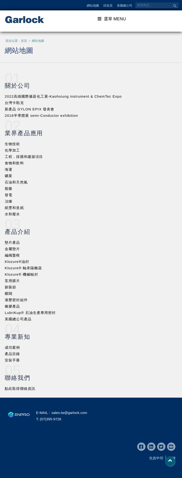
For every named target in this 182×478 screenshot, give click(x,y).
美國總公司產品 (18, 319)
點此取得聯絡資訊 (20, 389)
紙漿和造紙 (14, 208)
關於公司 (17, 85)
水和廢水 (12, 214)
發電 (8, 195)
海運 (8, 169)
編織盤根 (12, 255)
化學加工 (12, 150)
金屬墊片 (12, 249)
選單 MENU (112, 19)
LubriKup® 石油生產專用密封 (30, 313)
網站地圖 (93, 5)
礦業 (8, 176)
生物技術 (12, 144)
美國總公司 (124, 5)
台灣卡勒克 (14, 103)
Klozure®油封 (17, 262)
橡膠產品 (12, 306)
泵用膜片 (12, 281)
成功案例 (12, 347)
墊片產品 (12, 242)
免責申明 (156, 458)
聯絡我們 (17, 377)
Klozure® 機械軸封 (21, 274)
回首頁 (108, 5)
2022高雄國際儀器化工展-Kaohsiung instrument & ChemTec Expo (63, 96)
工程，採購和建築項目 (24, 157)
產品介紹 (17, 231)
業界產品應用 (24, 133)
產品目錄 (12, 354)
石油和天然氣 (16, 182)
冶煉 (8, 201)
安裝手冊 (12, 360)
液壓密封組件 (16, 300)
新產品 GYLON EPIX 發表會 (29, 109)
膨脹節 (10, 287)
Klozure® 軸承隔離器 (23, 268)
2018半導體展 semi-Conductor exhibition (41, 115)
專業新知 (17, 336)
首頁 (24, 41)
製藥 (8, 189)
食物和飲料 (14, 163)
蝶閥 (8, 293)
